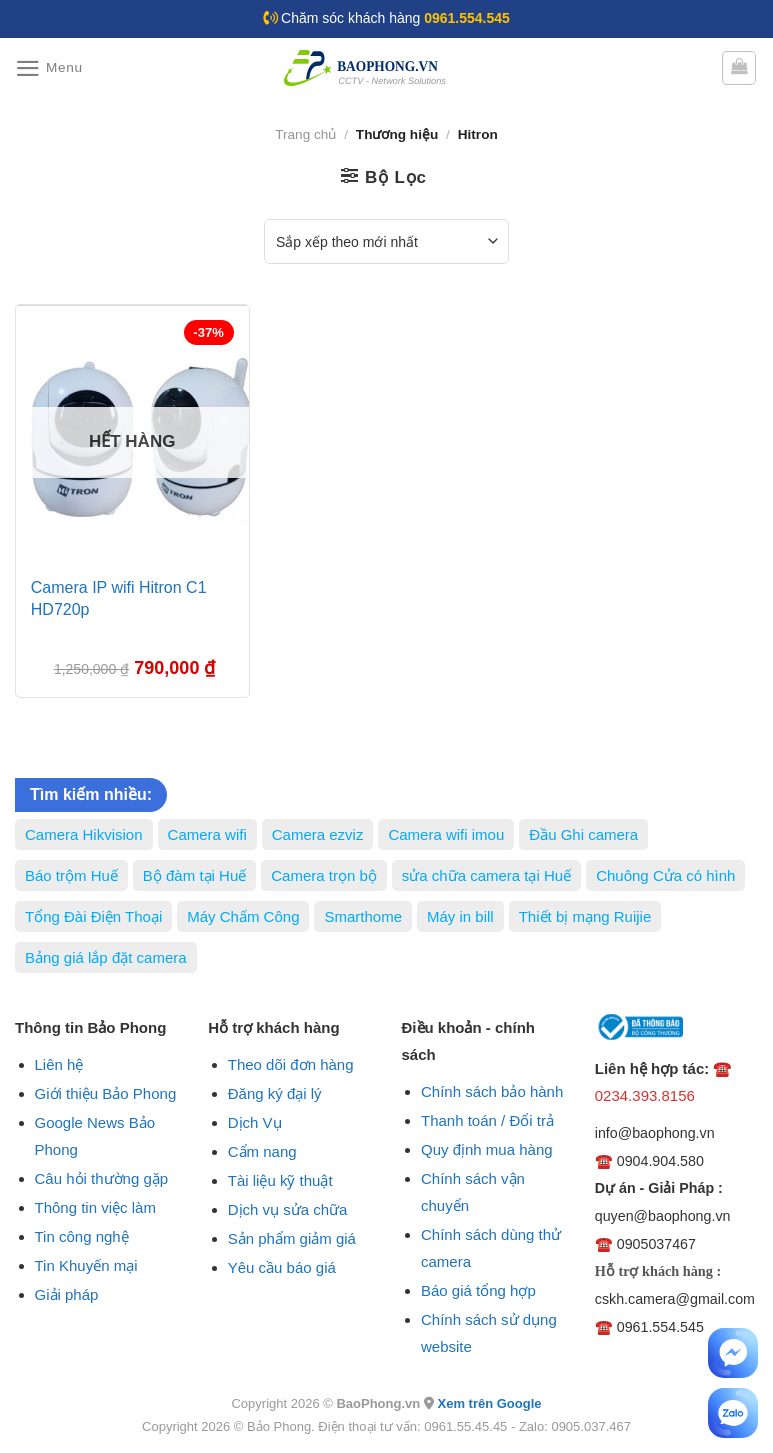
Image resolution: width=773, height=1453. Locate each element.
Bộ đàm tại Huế (194, 875)
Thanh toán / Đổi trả (487, 1120)
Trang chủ (305, 134)
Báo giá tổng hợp (478, 1290)
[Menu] (49, 68)
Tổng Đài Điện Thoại (93, 916)
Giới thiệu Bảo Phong (106, 1093)
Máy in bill (460, 916)
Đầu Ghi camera (583, 834)
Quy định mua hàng (487, 1149)
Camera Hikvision (84, 834)
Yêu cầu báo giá (282, 1267)
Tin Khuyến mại (86, 1265)
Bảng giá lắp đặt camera (106, 957)
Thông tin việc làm (95, 1207)
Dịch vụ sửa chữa (288, 1209)
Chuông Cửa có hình (665, 875)
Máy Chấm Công (243, 916)
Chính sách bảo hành (492, 1091)
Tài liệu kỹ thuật (280, 1180)
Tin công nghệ (82, 1236)
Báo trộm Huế (71, 875)
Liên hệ (59, 1064)
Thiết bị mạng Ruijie (585, 916)
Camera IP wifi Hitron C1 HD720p (119, 598)
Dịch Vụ (255, 1122)
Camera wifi (207, 834)
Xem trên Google (489, 1403)
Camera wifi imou (446, 834)
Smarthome (363, 916)
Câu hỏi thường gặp (102, 1178)
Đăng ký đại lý (275, 1093)
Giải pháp (67, 1294)
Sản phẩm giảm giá (292, 1238)
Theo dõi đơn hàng (291, 1064)
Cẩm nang (262, 1151)
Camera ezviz (318, 834)
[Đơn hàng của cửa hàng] (386, 241)
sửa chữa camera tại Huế (486, 875)
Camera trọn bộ (324, 875)
